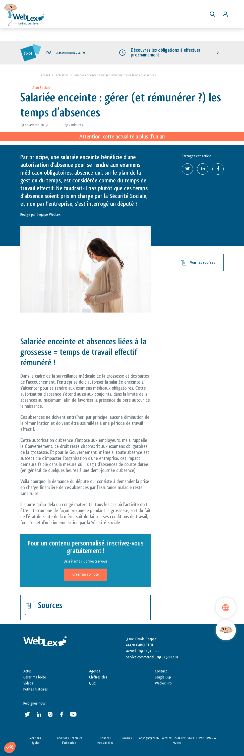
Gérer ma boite (34, 677)
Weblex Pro (163, 683)
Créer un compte (85, 574)
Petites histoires (35, 689)
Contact (161, 671)
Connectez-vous (95, 561)
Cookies (127, 737)
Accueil (45, 75)
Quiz (92, 683)
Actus (27, 671)
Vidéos (28, 683)
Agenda (94, 671)
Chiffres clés (98, 677)
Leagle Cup (163, 677)
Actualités (62, 75)
